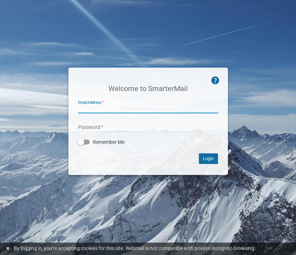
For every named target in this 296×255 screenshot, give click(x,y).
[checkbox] (148, 142)
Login (208, 158)
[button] (148, 142)
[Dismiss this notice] (8, 248)
